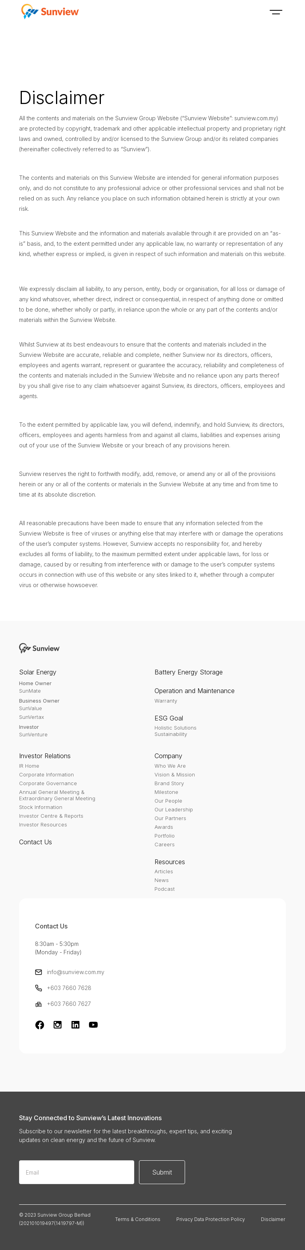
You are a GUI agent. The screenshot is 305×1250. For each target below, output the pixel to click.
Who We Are (170, 766)
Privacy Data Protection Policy (210, 1219)
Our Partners (170, 818)
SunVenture (33, 734)
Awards (163, 827)
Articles (163, 871)
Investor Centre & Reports (51, 816)
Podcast (164, 889)
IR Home (29, 766)
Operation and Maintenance (194, 691)
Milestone (166, 792)
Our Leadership (173, 809)
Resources (169, 862)
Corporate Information (46, 774)
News (161, 880)
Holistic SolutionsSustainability (175, 730)
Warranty (165, 700)
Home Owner (35, 683)
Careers (164, 844)
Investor (29, 727)
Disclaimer (273, 1219)
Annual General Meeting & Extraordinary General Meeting (57, 795)
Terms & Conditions (137, 1219)
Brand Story (169, 783)
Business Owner (39, 700)
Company (168, 756)
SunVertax (31, 717)
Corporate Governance (48, 783)
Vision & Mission (174, 774)
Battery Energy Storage (188, 672)
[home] (49, 12)
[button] (276, 11)
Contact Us (35, 842)
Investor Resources (43, 824)
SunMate (30, 691)
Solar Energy (37, 672)
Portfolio (164, 835)
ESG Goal (168, 718)
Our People (168, 800)
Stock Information (40, 807)
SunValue (30, 708)
